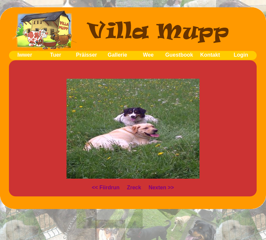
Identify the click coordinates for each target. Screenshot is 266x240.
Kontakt (210, 55)
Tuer (55, 55)
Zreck (134, 187)
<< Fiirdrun (106, 187)
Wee (148, 55)
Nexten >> (161, 187)
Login (241, 55)
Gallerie (117, 55)
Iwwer (24, 55)
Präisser (86, 55)
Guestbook (179, 55)
